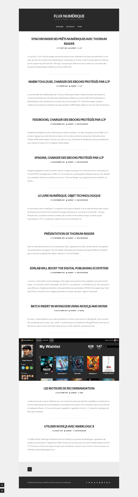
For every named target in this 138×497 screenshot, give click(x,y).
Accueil (59, 27)
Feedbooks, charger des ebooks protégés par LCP (69, 120)
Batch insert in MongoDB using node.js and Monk (69, 306)
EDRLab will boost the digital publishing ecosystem (69, 268)
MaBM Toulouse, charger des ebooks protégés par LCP (69, 82)
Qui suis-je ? (70, 27)
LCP (80, 48)
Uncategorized (82, 124)
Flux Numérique (69, 16)
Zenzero (57, 482)
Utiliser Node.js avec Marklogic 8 (69, 426)
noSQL (81, 311)
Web (81, 393)
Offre (80, 27)
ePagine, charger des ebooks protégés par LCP (69, 158)
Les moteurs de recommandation (69, 388)
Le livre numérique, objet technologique (69, 196)
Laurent (73, 48)
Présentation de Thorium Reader (69, 234)
